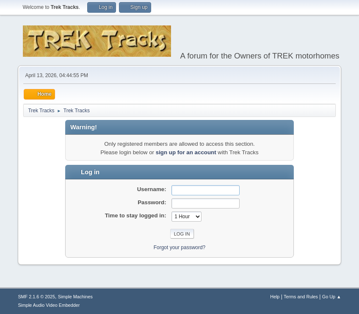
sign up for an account (186, 152)
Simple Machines (75, 296)
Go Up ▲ (331, 296)
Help (274, 296)
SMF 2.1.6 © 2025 (36, 296)
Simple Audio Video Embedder (49, 305)
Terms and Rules (301, 296)
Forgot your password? (180, 247)
